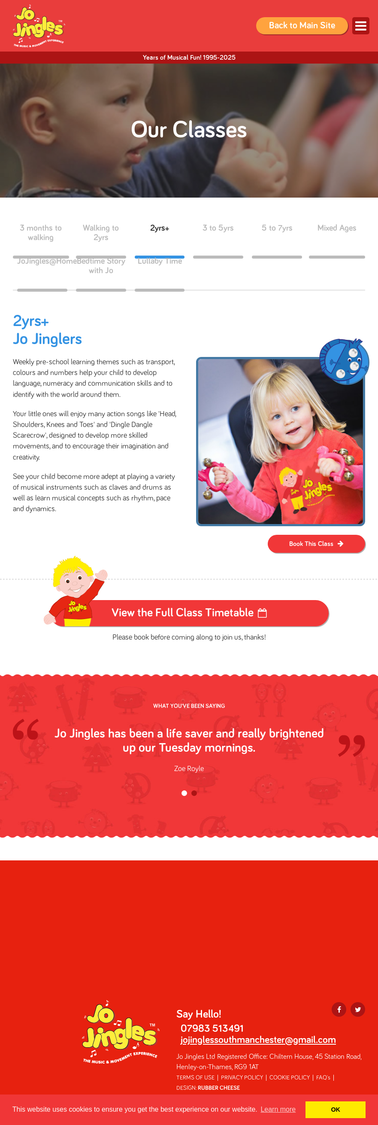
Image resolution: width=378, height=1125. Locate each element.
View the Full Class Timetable (183, 613)
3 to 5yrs (218, 240)
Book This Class (311, 543)
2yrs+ (160, 240)
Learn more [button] (278, 1109)
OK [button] (335, 1109)
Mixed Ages (337, 240)
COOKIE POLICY (289, 1078)
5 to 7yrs (277, 240)
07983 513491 (212, 1029)
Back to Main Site (302, 25)
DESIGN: (208, 1088)
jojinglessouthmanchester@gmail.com (258, 1040)
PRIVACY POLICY (242, 1078)
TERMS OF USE (195, 1078)
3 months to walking (41, 240)
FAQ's (323, 1078)
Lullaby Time (160, 273)
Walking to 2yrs (101, 240)
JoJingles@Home (42, 273)
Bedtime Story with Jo (101, 273)
